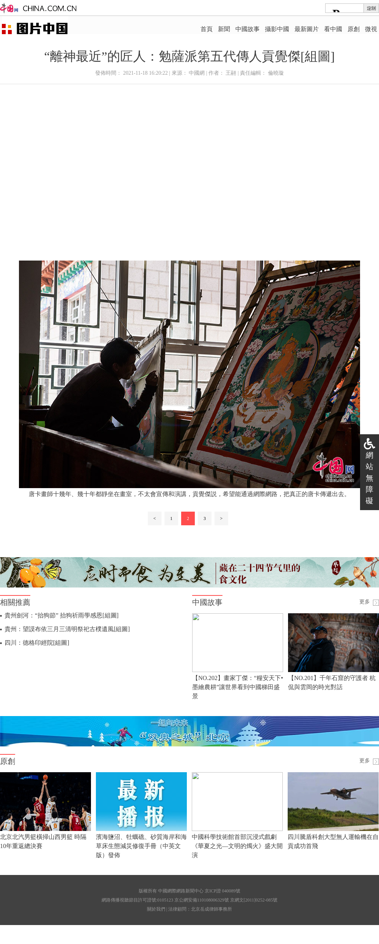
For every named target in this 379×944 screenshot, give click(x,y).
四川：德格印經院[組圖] (37, 642)
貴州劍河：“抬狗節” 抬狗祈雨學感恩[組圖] (62, 615)
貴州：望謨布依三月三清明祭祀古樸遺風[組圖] (67, 629)
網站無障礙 (369, 478)
